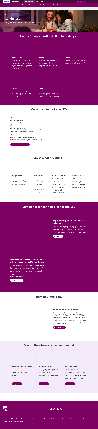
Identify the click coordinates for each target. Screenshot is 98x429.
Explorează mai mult (59, 327)
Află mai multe (40, 1)
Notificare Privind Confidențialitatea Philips (63, 416)
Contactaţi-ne (21, 416)
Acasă (13, 5)
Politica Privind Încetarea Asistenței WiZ (85, 418)
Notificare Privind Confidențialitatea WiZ (66, 418)
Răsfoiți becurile (44, 5)
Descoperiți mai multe (17, 280)
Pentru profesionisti (17, 1)
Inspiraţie (52, 5)
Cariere (15, 416)
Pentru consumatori (29, 1)
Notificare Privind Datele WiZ (50, 418)
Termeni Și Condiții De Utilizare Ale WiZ (34, 418)
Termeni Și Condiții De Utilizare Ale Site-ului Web (13, 418)
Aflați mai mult (58, 236)
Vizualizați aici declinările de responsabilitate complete (24, 397)
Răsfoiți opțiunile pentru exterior (30, 5)
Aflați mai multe (17, 384)
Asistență (58, 5)
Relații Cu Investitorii (7, 416)
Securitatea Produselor (78, 416)
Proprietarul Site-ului (31, 416)
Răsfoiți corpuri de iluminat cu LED (20, 145)
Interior (18, 5)
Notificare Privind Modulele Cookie (44, 416)
